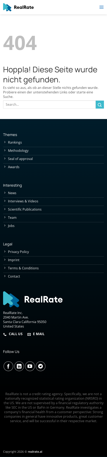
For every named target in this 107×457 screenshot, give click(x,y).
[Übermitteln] (100, 105)
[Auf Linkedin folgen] (19, 366)
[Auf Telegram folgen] (41, 366)
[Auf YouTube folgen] (30, 366)
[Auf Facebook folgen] (8, 366)
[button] (101, 7)
